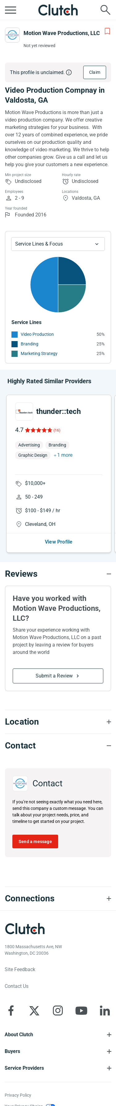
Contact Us (16, 986)
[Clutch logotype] (25, 928)
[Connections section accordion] (58, 898)
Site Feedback (20, 969)
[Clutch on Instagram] (58, 1010)
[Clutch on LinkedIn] (105, 1010)
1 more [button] (64, 455)
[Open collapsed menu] (10, 9)
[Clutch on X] (34, 1010)
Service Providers (24, 1068)
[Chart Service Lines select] (58, 244)
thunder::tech (58, 411)
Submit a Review (54, 676)
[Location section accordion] (58, 722)
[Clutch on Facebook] (11, 1010)
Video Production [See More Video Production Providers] (37, 334)
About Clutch (19, 1034)
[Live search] (105, 9)
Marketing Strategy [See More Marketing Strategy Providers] (39, 353)
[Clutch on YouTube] (81, 1010)
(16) (57, 430)
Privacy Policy (18, 1095)
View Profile (58, 542)
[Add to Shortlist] (107, 31)
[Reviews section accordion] (58, 574)
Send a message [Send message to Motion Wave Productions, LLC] (35, 841)
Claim (94, 72)
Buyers (12, 1051)
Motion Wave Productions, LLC (62, 33)
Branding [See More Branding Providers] (29, 343)
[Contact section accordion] (58, 745)
